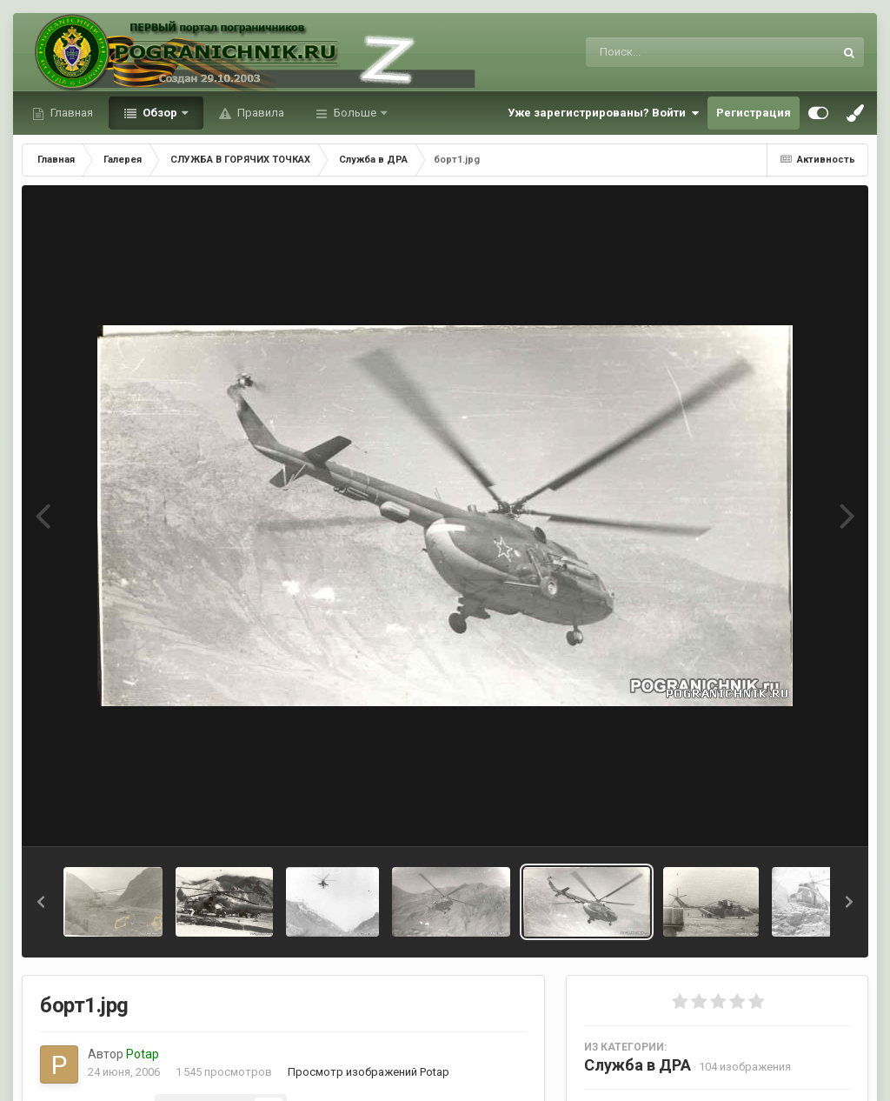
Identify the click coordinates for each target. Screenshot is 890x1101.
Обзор (160, 112)
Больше (355, 112)
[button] (41, 902)
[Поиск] (677, 52)
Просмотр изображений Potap (368, 1071)
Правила (259, 112)
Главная (70, 112)
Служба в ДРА (637, 1065)
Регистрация (753, 112)
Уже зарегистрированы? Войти (603, 113)
